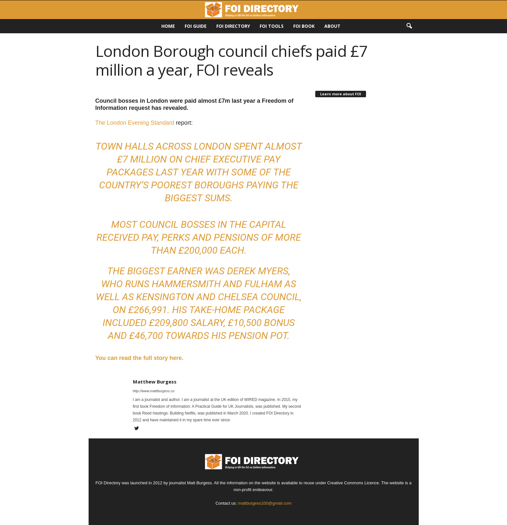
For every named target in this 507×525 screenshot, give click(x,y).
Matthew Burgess (155, 381)
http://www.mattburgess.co (154, 391)
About (332, 26)
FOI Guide (196, 26)
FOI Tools (272, 26)
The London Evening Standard (134, 123)
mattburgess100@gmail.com (265, 503)
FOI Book (304, 26)
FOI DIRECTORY (233, 26)
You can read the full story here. (139, 358)
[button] (409, 26)
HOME (168, 26)
